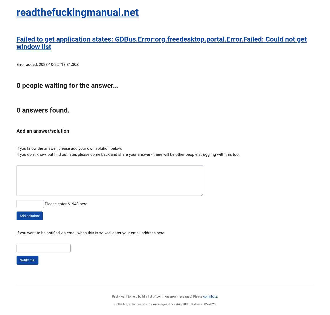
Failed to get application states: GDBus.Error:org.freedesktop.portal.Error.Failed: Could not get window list (162, 43)
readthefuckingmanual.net (78, 12)
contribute (210, 296)
